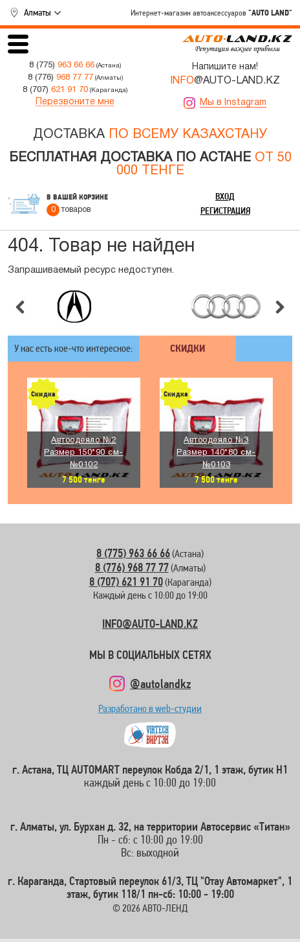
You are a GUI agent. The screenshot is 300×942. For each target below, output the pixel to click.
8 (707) (55, 90)
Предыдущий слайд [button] (20, 307)
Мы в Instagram (233, 102)
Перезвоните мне (75, 102)
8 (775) (61, 65)
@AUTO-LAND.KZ (225, 81)
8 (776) (60, 77)
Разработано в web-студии (150, 712)
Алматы (37, 12)
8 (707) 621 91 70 (126, 581)
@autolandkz (160, 683)
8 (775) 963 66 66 (133, 553)
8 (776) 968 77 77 (132, 567)
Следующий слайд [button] (280, 307)
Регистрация (225, 210)
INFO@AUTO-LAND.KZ (150, 623)
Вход (225, 196)
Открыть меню (18, 44)
